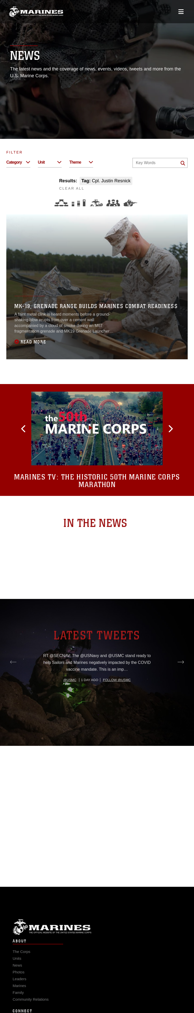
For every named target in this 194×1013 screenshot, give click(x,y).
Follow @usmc (117, 699)
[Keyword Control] (160, 163)
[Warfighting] (130, 202)
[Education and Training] (78, 202)
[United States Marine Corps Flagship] (36, 11)
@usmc (69, 699)
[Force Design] (61, 202)
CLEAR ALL (71, 188)
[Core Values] (96, 202)
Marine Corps (97, 932)
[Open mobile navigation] (181, 11)
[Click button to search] (183, 163)
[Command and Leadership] (113, 202)
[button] (29, 429)
